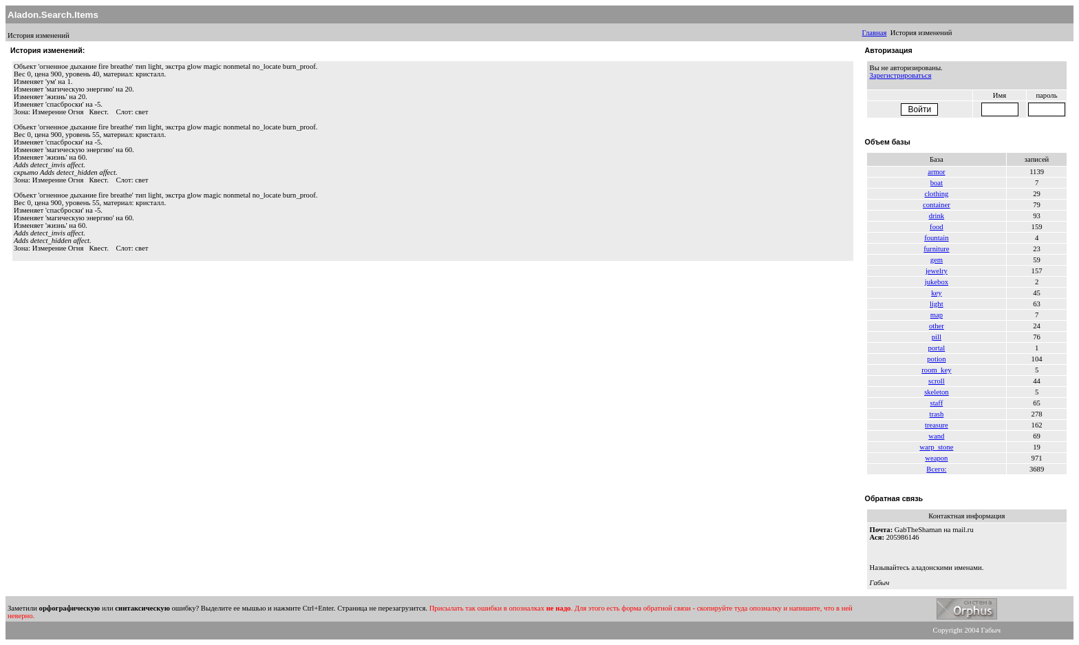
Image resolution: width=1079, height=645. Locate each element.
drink (937, 216)
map (936, 315)
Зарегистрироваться (901, 75)
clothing (936, 194)
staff (936, 403)
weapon (936, 458)
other (936, 326)
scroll (936, 381)
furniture (936, 249)
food (936, 227)
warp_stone (936, 447)
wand (936, 436)
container (936, 205)
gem (936, 260)
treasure (936, 425)
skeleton (936, 392)
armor (936, 172)
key (936, 293)
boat (936, 183)
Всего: (936, 469)
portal (936, 348)
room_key (936, 370)
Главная (874, 32)
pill (936, 337)
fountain (936, 238)
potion (936, 359)
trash (937, 414)
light (936, 304)
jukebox (936, 282)
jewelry (937, 271)
